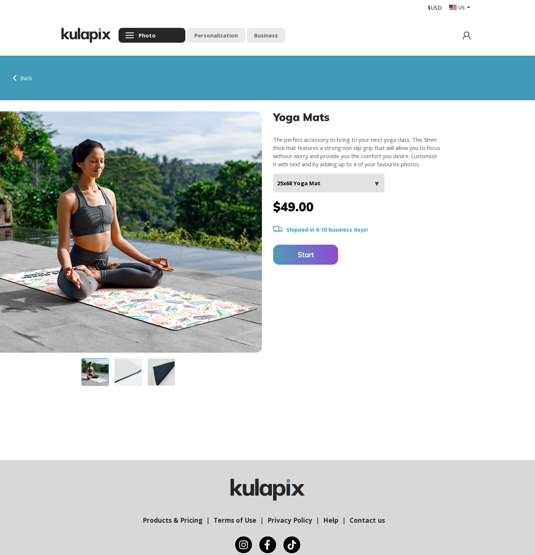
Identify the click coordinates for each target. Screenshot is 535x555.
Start (306, 254)
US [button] (457, 7)
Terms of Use (235, 520)
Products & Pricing (172, 520)
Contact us (367, 520)
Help (330, 520)
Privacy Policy (290, 520)
